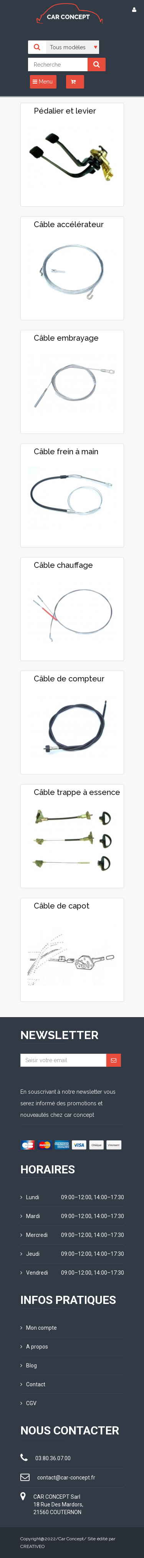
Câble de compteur (69, 678)
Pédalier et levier (65, 110)
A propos (34, 1347)
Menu (43, 82)
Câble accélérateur (69, 224)
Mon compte (38, 1328)
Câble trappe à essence (77, 792)
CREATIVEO (32, 1546)
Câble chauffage (63, 565)
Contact (32, 1384)
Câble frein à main (66, 451)
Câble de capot (61, 905)
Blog (28, 1365)
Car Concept (71, 1538)
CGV (28, 1403)
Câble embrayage (66, 338)
